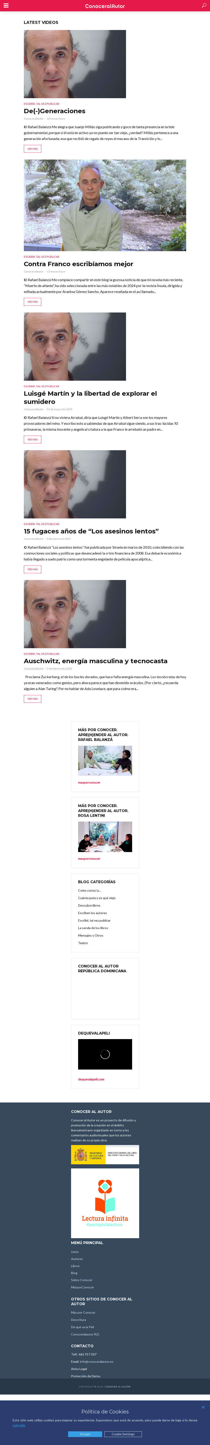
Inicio (75, 1252)
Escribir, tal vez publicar (41, 103)
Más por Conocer (83, 1312)
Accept (85, 1434)
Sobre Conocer (81, 1280)
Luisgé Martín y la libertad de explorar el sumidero (90, 397)
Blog (74, 1273)
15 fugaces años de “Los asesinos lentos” (91, 531)
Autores (77, 1259)
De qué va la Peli (82, 1327)
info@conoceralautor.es (97, 1361)
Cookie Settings (123, 1434)
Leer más (19, 1425)
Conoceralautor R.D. (85, 1334)
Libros (75, 1266)
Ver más (32, 148)
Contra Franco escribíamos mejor (78, 264)
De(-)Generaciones (54, 111)
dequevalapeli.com (91, 1079)
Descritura (78, 1320)
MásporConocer (82, 1287)
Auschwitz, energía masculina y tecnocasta (96, 661)
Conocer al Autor (118, 1386)
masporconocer (89, 782)
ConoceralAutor (34, 118)
